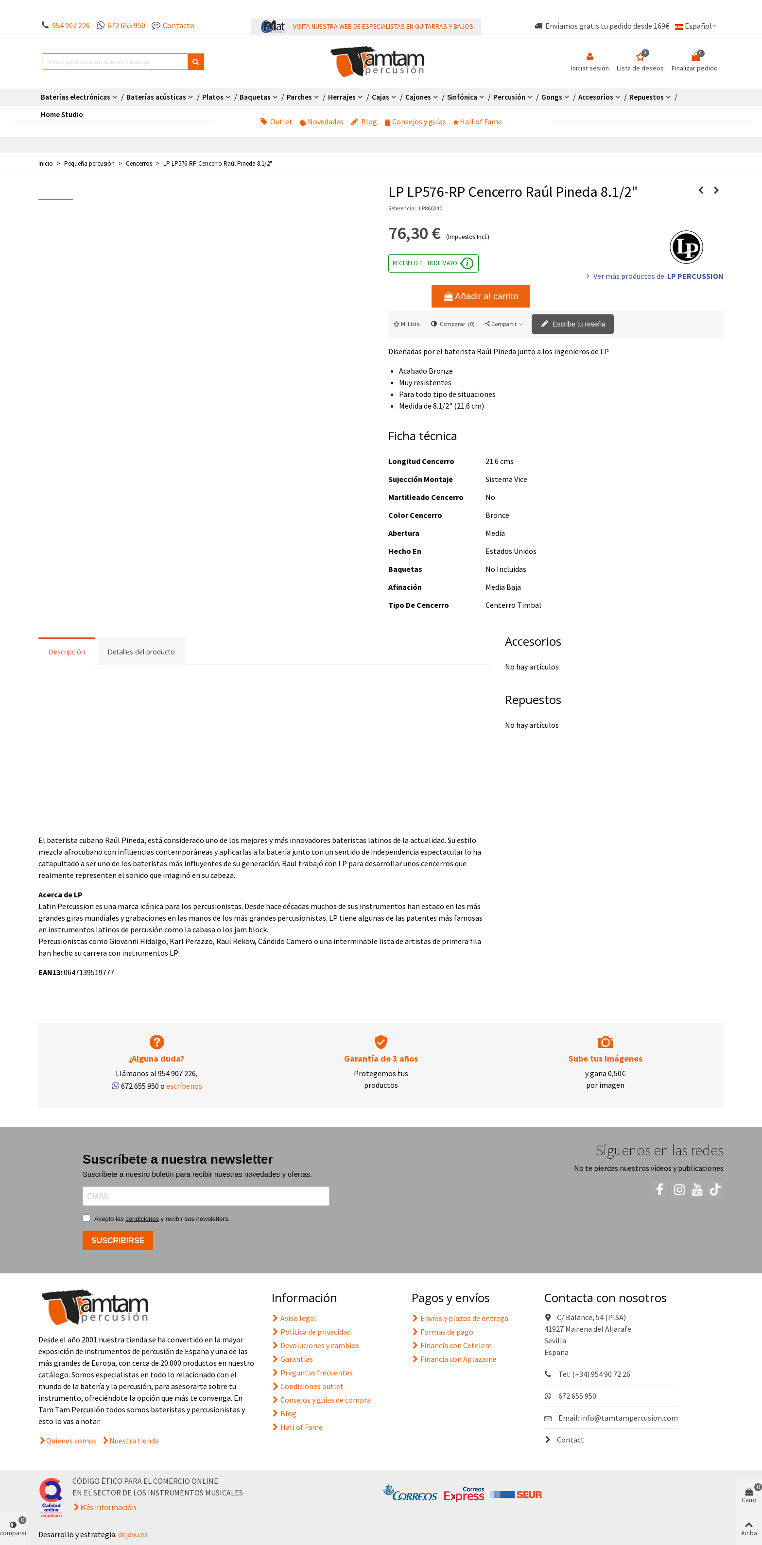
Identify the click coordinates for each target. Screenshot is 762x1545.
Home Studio (62, 114)
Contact (564, 1439)
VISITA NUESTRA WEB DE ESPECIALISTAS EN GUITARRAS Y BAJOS (383, 26)
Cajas (380, 97)
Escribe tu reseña (573, 324)
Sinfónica (462, 97)
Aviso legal (294, 1318)
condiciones (142, 1218)
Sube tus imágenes (605, 1058)
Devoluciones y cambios (315, 1345)
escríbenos (184, 1086)
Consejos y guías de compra (321, 1400)
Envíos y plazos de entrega (460, 1318)
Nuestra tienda (134, 1440)
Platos (213, 97)
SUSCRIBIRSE (117, 1240)
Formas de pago (442, 1332)
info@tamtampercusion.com (629, 1418)
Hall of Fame (477, 121)
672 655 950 (126, 25)
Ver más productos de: (654, 276)
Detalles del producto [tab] (141, 651)
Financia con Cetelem (452, 1345)
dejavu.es (133, 1534)
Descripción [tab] (66, 651)
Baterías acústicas (156, 97)
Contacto (178, 25)
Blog (364, 121)
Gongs (551, 97)
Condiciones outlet (308, 1386)
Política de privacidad (311, 1332)
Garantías (292, 1359)
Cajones (418, 97)
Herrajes (342, 97)
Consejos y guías (415, 121)
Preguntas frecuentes (312, 1372)
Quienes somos (71, 1440)
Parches (299, 97)
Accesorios (595, 97)
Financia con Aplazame (454, 1359)
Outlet (276, 121)
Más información (108, 1507)
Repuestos (646, 97)
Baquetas (255, 97)
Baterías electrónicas (75, 97)
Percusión (509, 97)
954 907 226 (71, 25)
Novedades (322, 121)
